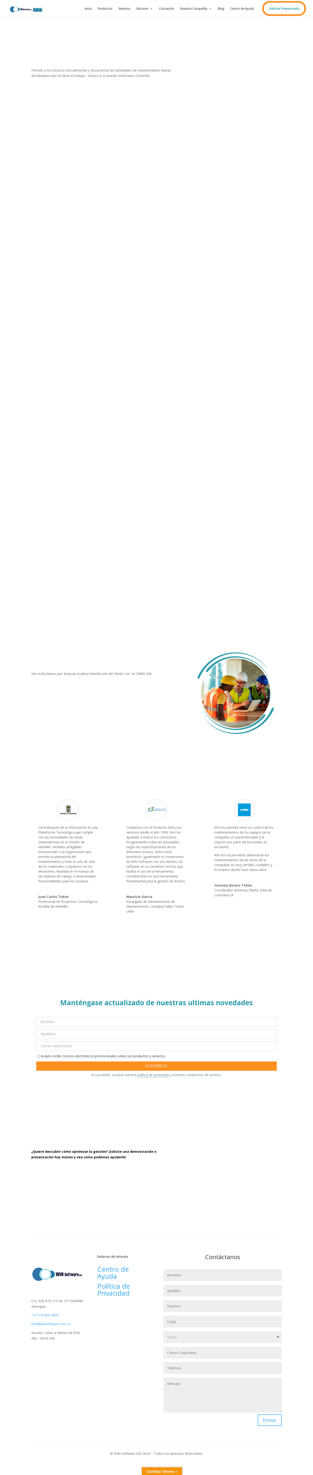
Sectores (142, 9)
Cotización (166, 9)
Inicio (88, 9)
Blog (221, 9)
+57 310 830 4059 (45, 1315)
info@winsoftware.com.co (51, 1324)
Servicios (124, 9)
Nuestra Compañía (193, 9)
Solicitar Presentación (284, 8)
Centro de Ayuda (242, 9)
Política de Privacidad (114, 1289)
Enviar (270, 1420)
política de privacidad (153, 1075)
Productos (105, 9)
